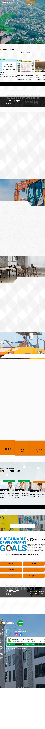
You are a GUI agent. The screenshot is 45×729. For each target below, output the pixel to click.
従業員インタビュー (6, 674)
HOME (1, 670)
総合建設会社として (1, 674)
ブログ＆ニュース (6, 696)
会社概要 (6, 704)
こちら (28, 689)
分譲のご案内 (1, 695)
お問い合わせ (6, 711)
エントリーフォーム (6, 685)
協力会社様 (6, 719)
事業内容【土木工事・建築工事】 (1, 681)
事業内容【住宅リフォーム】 (1, 689)
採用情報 (1, 699)
